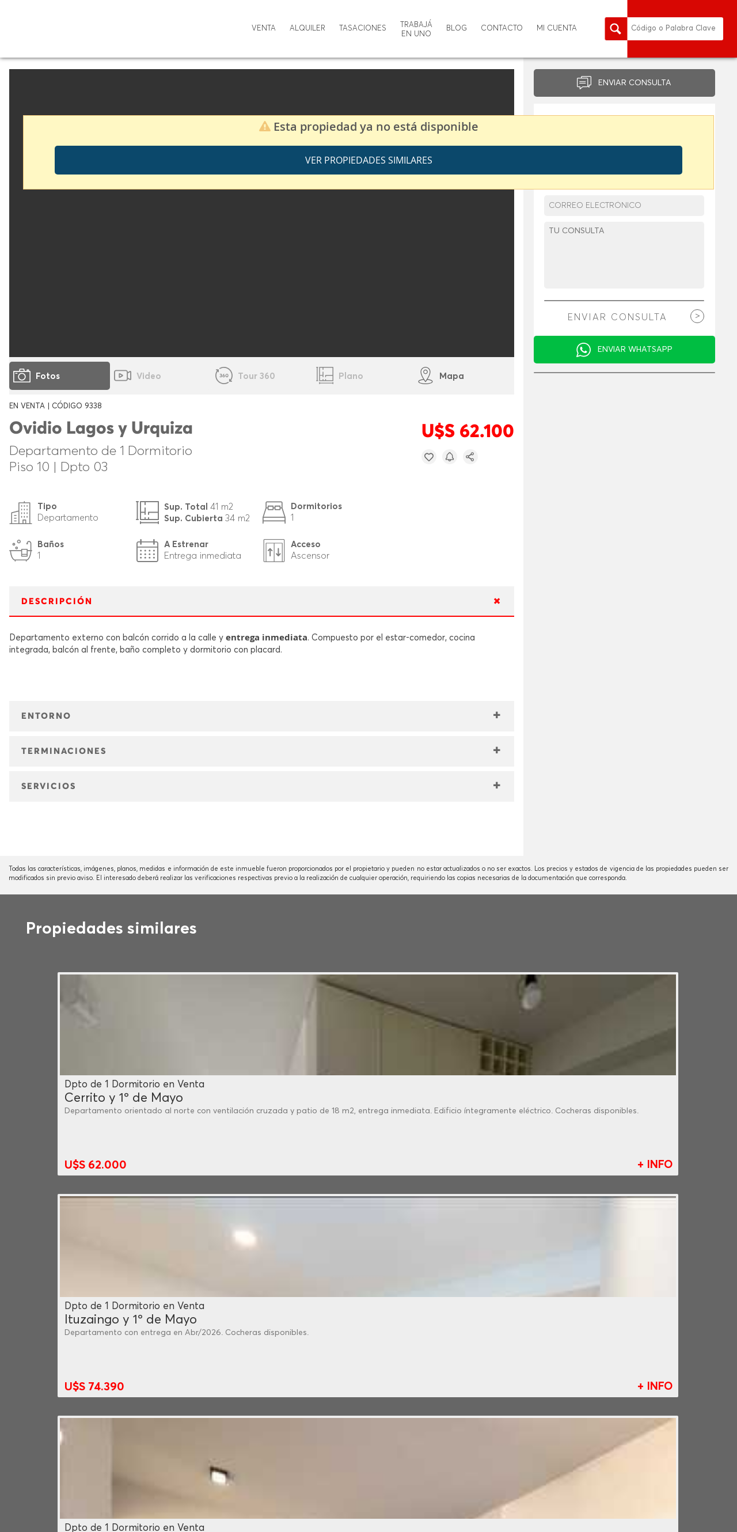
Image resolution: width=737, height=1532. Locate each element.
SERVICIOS (48, 786)
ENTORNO (46, 716)
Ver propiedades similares (368, 160)
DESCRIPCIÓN (57, 601)
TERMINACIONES (64, 751)
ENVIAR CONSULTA (634, 83)
